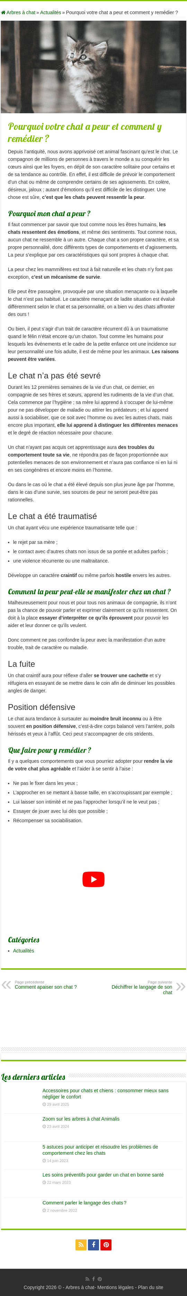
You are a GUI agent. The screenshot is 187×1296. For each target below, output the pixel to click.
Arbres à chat (18, 12)
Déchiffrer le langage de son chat (136, 987)
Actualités (50, 12)
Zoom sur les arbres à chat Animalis (81, 1119)
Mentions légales (115, 1287)
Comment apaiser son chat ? (50, 985)
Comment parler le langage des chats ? (84, 1203)
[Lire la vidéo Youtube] (93, 879)
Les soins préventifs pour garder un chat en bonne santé (103, 1175)
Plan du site (150, 1287)
